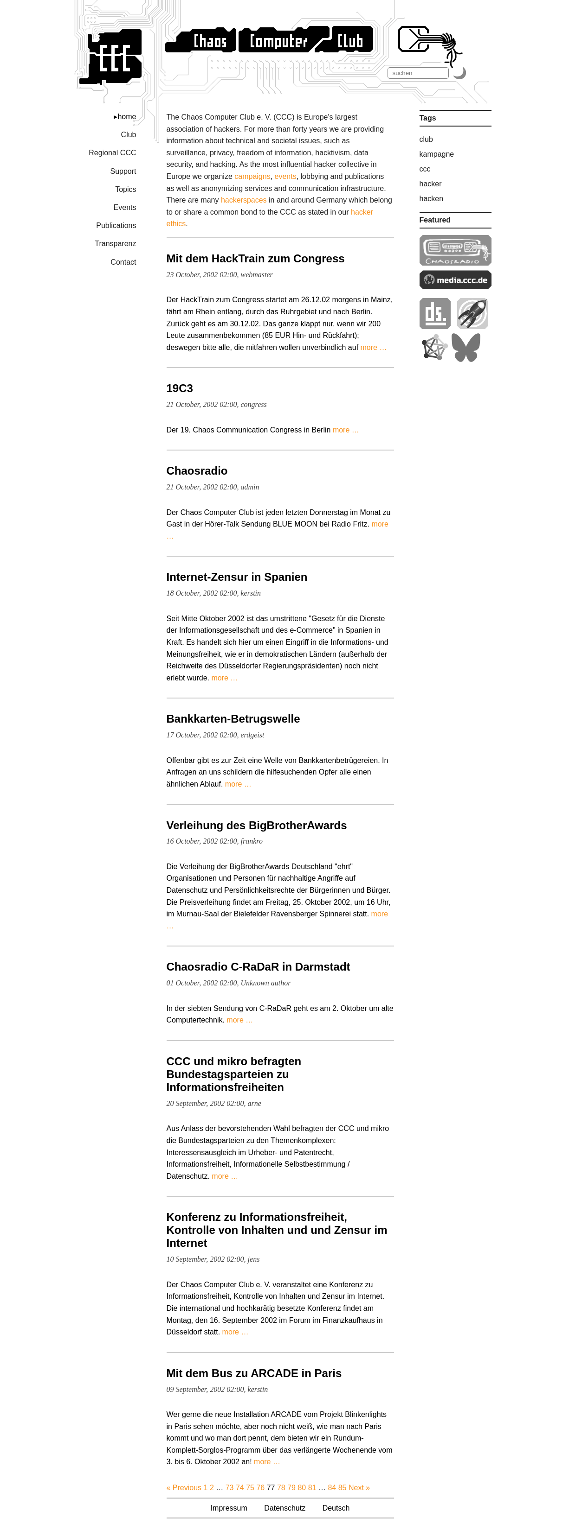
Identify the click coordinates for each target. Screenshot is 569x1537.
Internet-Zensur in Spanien (237, 577)
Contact (123, 262)
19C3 (180, 388)
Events (125, 207)
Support (123, 171)
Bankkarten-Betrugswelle (233, 718)
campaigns (252, 176)
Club (128, 135)
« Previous (184, 1488)
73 (230, 1488)
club (426, 139)
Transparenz (115, 244)
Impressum (229, 1508)
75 (250, 1488)
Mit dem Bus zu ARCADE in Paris (254, 1373)
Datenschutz (284, 1508)
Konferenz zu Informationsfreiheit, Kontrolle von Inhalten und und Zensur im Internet (277, 1230)
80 (301, 1488)
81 (312, 1488)
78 (281, 1488)
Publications (116, 225)
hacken (432, 199)
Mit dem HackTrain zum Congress (256, 258)
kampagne (437, 154)
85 (342, 1488)
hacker (431, 184)
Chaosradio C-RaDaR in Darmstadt (258, 966)
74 (240, 1488)
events (286, 176)
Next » (359, 1488)
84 (332, 1488)
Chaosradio (197, 470)
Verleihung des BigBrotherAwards (257, 825)
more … (374, 347)
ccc (425, 169)
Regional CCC (112, 153)
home (126, 117)
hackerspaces (244, 200)
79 (291, 1488)
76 (260, 1488)
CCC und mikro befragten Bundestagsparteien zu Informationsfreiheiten (234, 1074)
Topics (125, 189)
